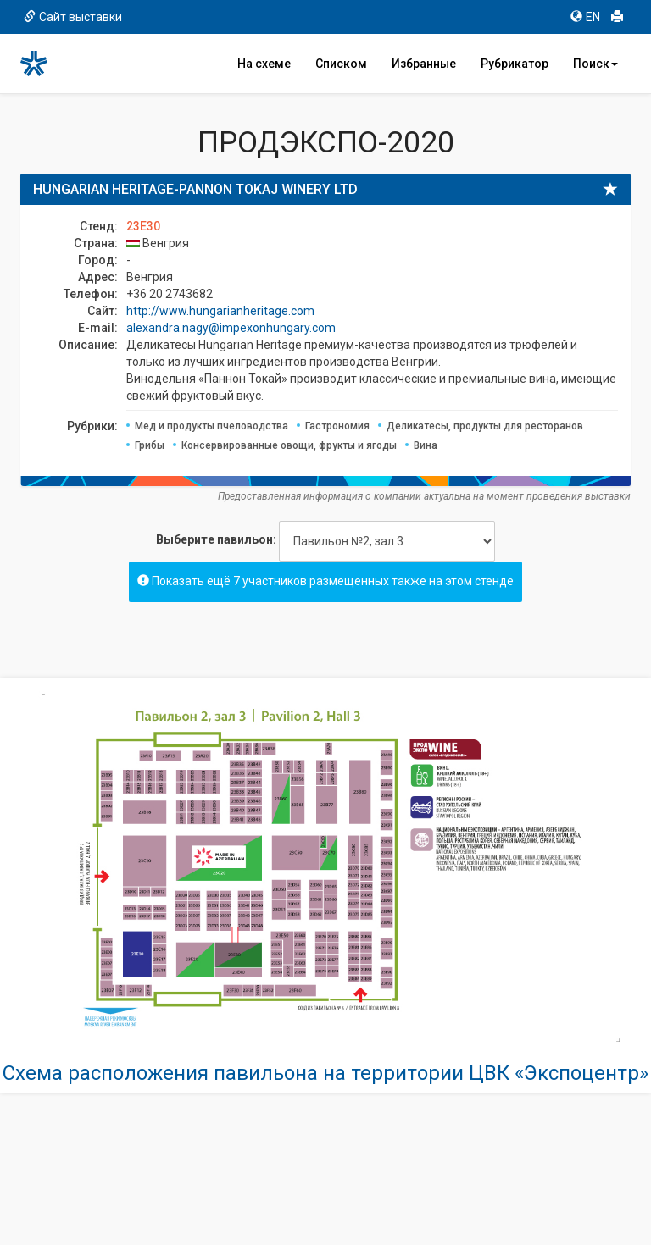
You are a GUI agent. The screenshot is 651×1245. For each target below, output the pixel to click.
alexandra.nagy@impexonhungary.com (231, 328)
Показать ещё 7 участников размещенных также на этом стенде (325, 581)
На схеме (264, 63)
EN (585, 17)
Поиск (595, 63)
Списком (341, 63)
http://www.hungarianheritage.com (220, 311)
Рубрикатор (514, 63)
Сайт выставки (73, 17)
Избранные (424, 63)
